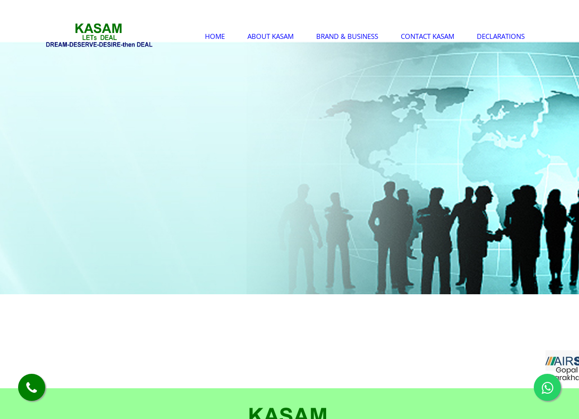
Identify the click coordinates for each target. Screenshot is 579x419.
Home (215, 36)
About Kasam (270, 36)
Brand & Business (347, 36)
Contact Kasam (427, 36)
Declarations (501, 36)
